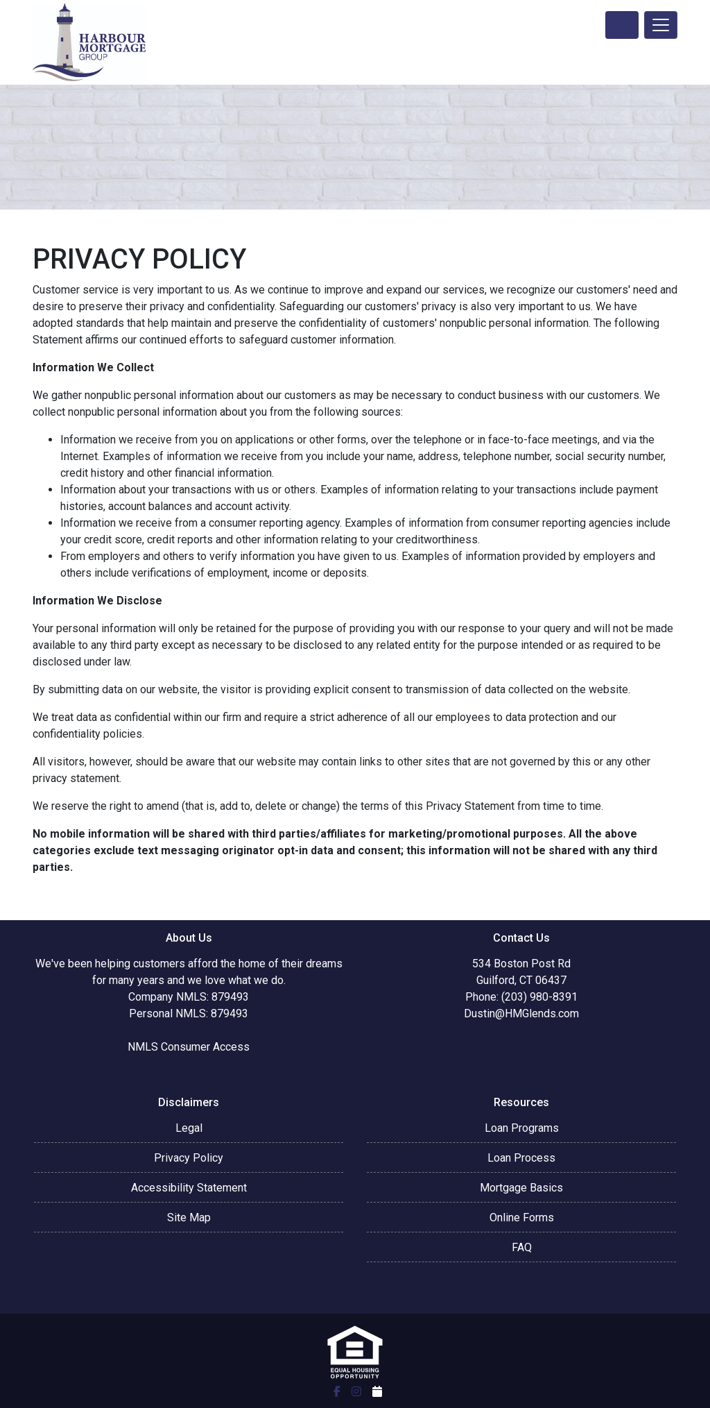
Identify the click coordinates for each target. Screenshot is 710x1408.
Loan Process (521, 1157)
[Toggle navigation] (660, 25)
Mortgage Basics (521, 1187)
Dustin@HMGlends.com (521, 1013)
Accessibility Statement (189, 1187)
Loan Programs (522, 1128)
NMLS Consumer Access (189, 1046)
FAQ (522, 1247)
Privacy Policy (188, 1157)
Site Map (189, 1217)
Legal (188, 1128)
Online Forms (522, 1217)
